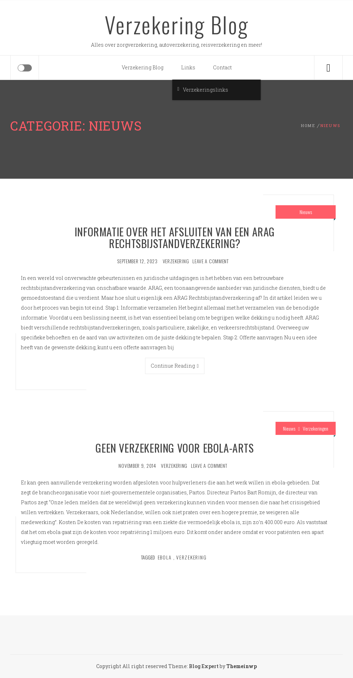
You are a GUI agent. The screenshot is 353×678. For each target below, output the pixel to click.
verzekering (176, 261)
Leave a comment (210, 261)
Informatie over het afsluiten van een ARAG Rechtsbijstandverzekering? (175, 237)
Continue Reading (174, 365)
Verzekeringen (315, 428)
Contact (222, 67)
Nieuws (306, 212)
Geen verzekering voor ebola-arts (175, 448)
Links (188, 67)
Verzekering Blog (177, 24)
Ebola (165, 557)
